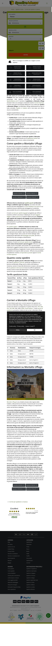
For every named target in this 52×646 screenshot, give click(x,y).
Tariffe (27, 556)
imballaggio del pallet (28, 235)
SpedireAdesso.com (12, 101)
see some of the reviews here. (14, 514)
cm (42, 43)
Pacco (27, 549)
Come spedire (11, 571)
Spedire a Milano (30, 584)
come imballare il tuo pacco (32, 206)
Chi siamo (10, 544)
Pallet (27, 553)
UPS (39, 306)
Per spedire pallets (12, 226)
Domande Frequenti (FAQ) (14, 587)
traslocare (18, 216)
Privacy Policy (11, 551)
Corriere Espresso (39, 103)
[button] (16, 534)
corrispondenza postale (25, 252)
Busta (27, 551)
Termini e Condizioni (13, 553)
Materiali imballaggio (13, 582)
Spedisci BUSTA (19, 193)
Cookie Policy (11, 549)
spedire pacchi (29, 203)
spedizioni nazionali (18, 262)
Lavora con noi (11, 546)
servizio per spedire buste (25, 242)
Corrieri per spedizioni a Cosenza (18, 502)
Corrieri (28, 563)
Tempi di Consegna (12, 584)
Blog (9, 542)
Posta (27, 546)
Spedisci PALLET (33, 197)
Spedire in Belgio (30, 578)
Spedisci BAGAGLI (19, 197)
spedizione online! (32, 138)
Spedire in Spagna (30, 573)
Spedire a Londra (30, 587)
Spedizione (29, 542)
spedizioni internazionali (17, 268)
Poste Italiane (29, 308)
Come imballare (11, 573)
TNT (11, 308)
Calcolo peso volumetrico (14, 575)
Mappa (9, 563)
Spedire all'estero (30, 589)
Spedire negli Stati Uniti (32, 580)
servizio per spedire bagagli (19, 213)
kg (40, 43)
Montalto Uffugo (11, 402)
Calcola (25, 55)
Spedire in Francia (30, 575)
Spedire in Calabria (21, 108)
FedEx (23, 308)
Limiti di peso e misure (13, 578)
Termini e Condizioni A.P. (14, 556)
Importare (28, 544)
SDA (41, 306)
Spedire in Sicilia (30, 582)
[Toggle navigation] (2, 3)
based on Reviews (14, 513)
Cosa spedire (11, 568)
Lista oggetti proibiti (13, 580)
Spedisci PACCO (32, 193)
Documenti (29, 558)
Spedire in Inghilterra (31, 568)
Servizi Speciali (11, 558)
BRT (13, 308)
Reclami (10, 560)
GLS (8, 308)
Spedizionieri (29, 560)
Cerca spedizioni (12, 589)
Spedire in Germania (31, 571)
